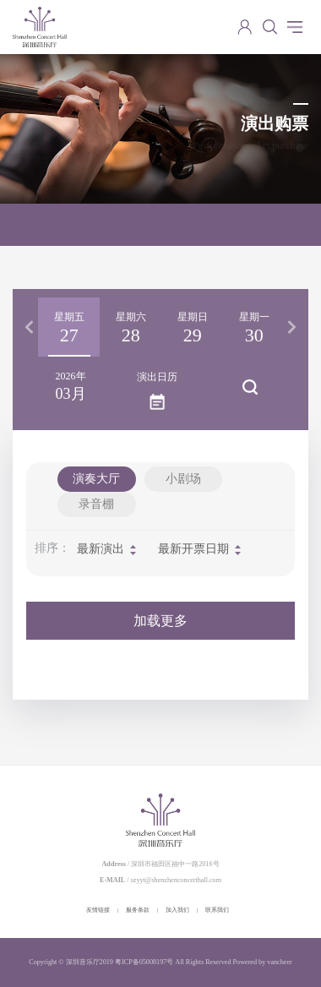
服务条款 (138, 910)
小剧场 (183, 478)
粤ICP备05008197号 (144, 962)
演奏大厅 (96, 478)
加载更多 (160, 620)
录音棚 (96, 504)
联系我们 (217, 910)
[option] (69, 327)
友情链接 (98, 910)
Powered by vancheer (262, 962)
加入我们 (177, 910)
